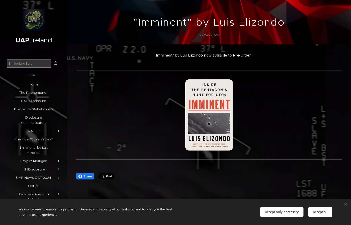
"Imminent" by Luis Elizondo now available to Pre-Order (203, 55)
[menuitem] (33, 84)
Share (85, 176)
